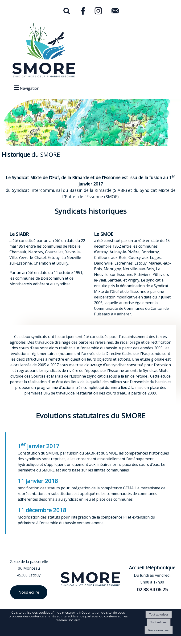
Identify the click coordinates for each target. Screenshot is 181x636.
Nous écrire (28, 592)
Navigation (29, 88)
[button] (66, 11)
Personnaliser (158, 630)
